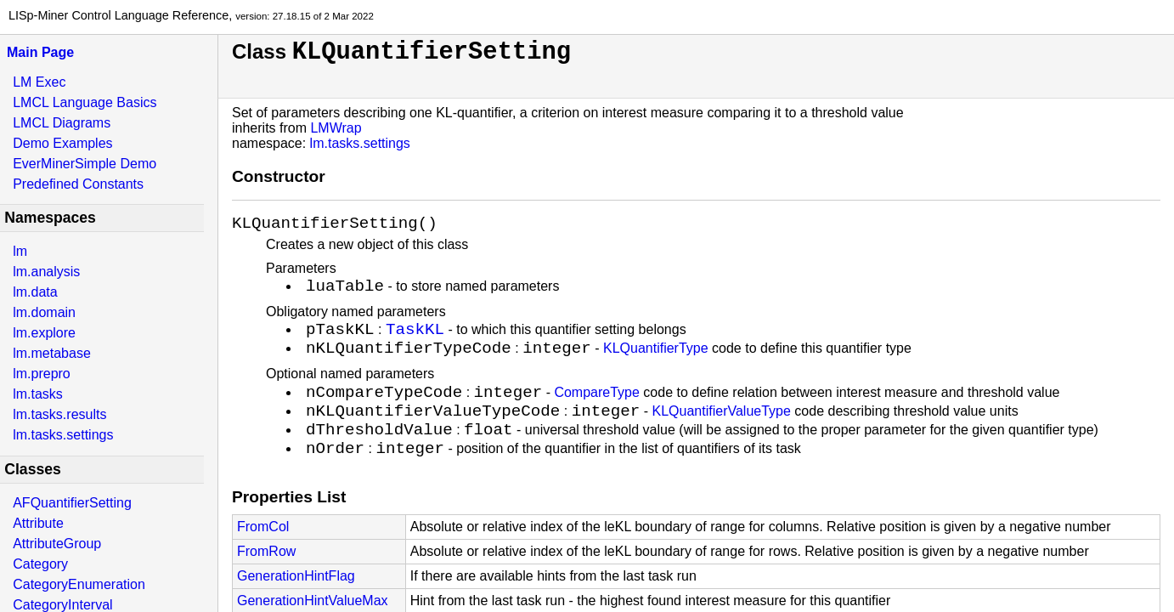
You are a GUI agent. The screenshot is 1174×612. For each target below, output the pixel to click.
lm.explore (44, 333)
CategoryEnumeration (79, 584)
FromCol (263, 560)
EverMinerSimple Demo (84, 163)
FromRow (266, 585)
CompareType (597, 413)
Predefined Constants (78, 184)
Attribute (38, 523)
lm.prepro (42, 373)
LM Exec (39, 82)
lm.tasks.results (59, 414)
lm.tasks (38, 394)
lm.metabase (52, 353)
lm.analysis (46, 271)
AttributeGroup (57, 543)
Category (40, 564)
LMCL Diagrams (61, 123)
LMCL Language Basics (84, 102)
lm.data (35, 292)
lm (20, 251)
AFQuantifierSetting (72, 503)
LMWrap (335, 128)
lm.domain (44, 312)
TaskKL (415, 340)
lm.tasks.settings (63, 435)
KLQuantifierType (655, 365)
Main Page (40, 52)
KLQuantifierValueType (721, 436)
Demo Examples (62, 143)
